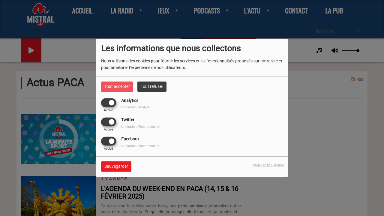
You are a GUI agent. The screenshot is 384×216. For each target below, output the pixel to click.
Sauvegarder (116, 166)
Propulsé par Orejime (269, 165)
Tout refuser (152, 86)
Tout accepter (117, 86)
